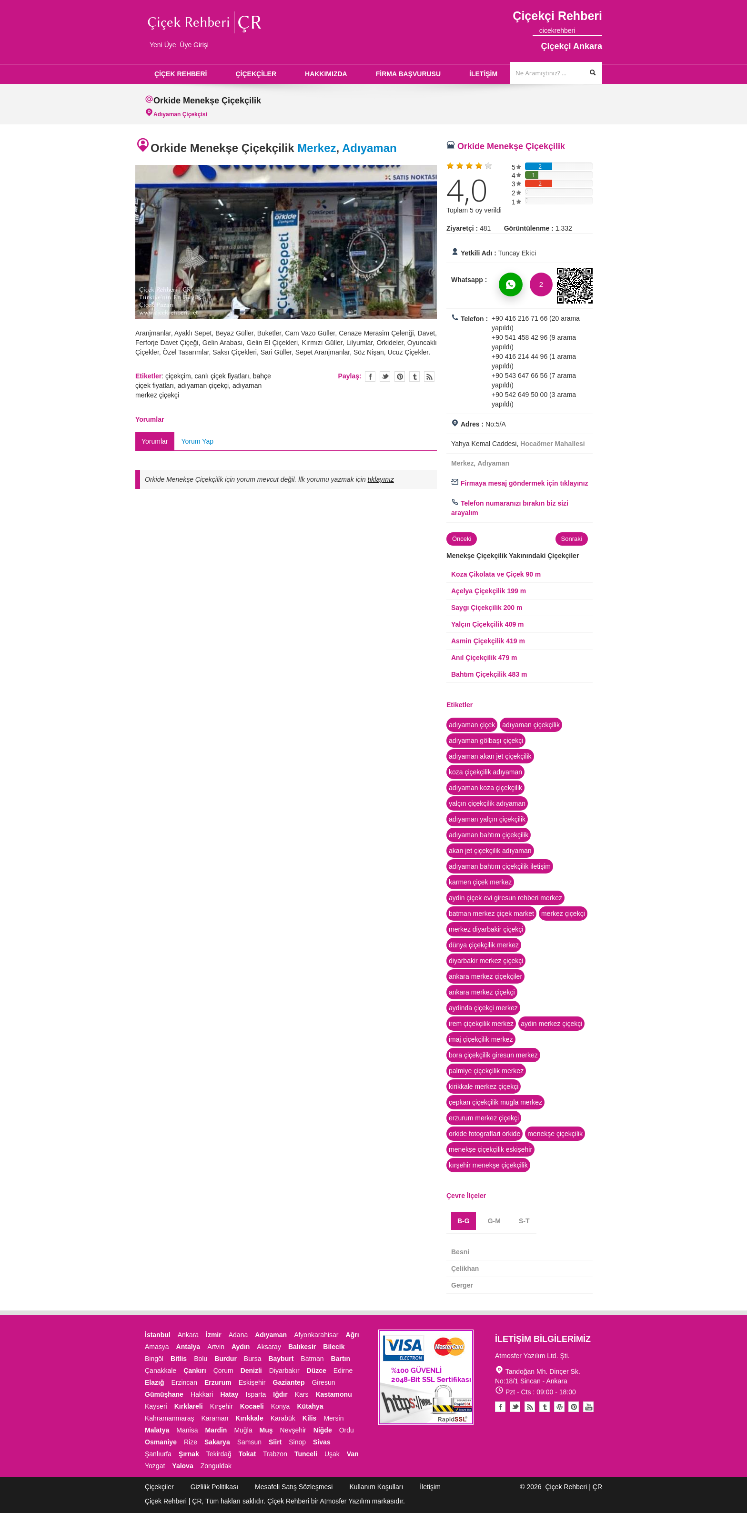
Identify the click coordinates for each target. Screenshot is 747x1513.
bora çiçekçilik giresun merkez (493, 1055)
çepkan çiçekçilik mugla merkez (495, 1102)
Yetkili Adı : (478, 253)
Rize (190, 1442)
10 (335, 312)
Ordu (346, 1430)
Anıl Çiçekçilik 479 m (484, 657)
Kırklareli (188, 1406)
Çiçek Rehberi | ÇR (573, 1487)
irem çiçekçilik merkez (481, 1023)
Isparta (256, 1394)
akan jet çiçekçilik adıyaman (490, 850)
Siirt (275, 1442)
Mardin (216, 1430)
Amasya (157, 1347)
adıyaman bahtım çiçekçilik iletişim (500, 866)
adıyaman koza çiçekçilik (485, 788)
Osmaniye (161, 1442)
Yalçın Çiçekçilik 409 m (487, 624)
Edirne (343, 1370)
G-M (494, 1221)
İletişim (430, 1487)
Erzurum (218, 1382)
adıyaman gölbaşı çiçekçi (486, 740)
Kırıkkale (249, 1418)
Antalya (188, 1347)
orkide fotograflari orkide (484, 1133)
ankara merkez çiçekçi (482, 992)
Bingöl (154, 1358)
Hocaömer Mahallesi (552, 443)
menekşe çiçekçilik (555, 1133)
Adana (238, 1335)
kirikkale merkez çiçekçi (483, 1086)
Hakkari (202, 1394)
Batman (312, 1358)
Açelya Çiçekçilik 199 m (488, 591)
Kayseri (156, 1406)
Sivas (322, 1442)
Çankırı (194, 1370)
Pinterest (573, 1406)
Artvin (215, 1347)
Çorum (223, 1370)
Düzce (316, 1370)
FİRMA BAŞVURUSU (408, 74)
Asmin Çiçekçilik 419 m (488, 641)
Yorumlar (154, 441)
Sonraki (571, 538)
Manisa (187, 1430)
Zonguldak (216, 1466)
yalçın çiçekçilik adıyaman (487, 803)
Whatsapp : (469, 280)
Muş (266, 1430)
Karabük (283, 1418)
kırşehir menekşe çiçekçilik (488, 1165)
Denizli (251, 1370)
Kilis (310, 1418)
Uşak (332, 1454)
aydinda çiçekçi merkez (483, 1008)
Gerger (462, 1285)
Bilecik (333, 1347)
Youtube (559, 1406)
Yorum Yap (197, 441)
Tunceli (305, 1454)
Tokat (247, 1454)
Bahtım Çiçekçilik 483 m (489, 674)
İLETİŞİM (483, 74)
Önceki (461, 538)
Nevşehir (293, 1430)
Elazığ (154, 1382)
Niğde (322, 1430)
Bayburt (280, 1358)
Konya (280, 1406)
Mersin (333, 1418)
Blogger (530, 1406)
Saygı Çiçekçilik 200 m (486, 607)
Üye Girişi (194, 45)
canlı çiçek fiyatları (221, 376)
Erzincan (184, 1382)
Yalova (182, 1466)
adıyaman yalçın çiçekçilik (487, 819)
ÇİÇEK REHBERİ (180, 74)
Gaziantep (289, 1382)
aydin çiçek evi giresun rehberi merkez (505, 898)
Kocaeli (252, 1406)
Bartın (340, 1358)
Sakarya (217, 1442)
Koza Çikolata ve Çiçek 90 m (496, 574)
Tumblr (544, 1406)
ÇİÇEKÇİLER (255, 74)
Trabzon (275, 1454)
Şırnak (189, 1454)
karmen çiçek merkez (480, 882)
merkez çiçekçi (563, 913)
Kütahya (310, 1406)
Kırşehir (221, 1406)
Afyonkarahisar (316, 1335)
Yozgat (155, 1466)
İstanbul (158, 1335)
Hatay (229, 1394)
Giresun (323, 1382)
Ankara (188, 1335)
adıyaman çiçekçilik (531, 725)
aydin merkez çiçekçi (551, 1023)
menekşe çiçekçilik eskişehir (490, 1149)
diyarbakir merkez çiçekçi (486, 961)
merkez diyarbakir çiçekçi (486, 929)
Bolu (200, 1358)
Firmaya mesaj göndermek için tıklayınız (519, 483)
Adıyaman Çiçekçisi (180, 114)
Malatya (157, 1430)
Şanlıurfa (158, 1454)
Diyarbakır (284, 1370)
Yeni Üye (163, 45)
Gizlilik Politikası (214, 1487)
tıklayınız (381, 479)
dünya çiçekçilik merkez (484, 945)
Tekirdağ (219, 1454)
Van (353, 1454)
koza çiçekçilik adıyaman (485, 772)
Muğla (243, 1430)
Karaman (215, 1418)
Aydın (241, 1347)
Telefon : (474, 319)
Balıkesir (302, 1347)
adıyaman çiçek (472, 725)
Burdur (225, 1358)
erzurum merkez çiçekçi (484, 1118)
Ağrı (352, 1335)
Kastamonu (333, 1394)
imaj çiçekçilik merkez (481, 1039)
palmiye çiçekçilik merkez (486, 1071)
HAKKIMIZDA (326, 74)
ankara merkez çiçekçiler (485, 976)
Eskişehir (252, 1382)
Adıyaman (369, 148)
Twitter (385, 376)
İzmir (214, 1335)
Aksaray (269, 1347)
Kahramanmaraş (169, 1418)
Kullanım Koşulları (376, 1487)
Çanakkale (160, 1370)
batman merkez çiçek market (491, 913)
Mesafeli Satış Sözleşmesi (294, 1487)
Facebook (500, 1406)
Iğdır (280, 1394)
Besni (460, 1252)
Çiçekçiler (159, 1487)
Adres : (472, 424)
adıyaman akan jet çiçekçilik (490, 756)
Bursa (253, 1358)
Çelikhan (465, 1268)
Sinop (297, 1442)
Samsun (249, 1442)
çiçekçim (178, 376)
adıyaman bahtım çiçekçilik (488, 835)
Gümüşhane (164, 1394)
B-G (463, 1221)
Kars (302, 1394)
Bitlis (179, 1358)
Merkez (316, 148)
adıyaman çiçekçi (203, 385)
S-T (524, 1221)
